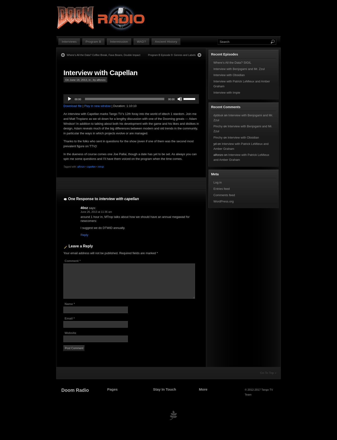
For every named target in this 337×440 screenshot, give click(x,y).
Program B (93, 41)
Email (70, 318)
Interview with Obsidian (229, 75)
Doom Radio (75, 390)
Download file (72, 106)
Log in (217, 182)
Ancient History (166, 41)
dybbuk (218, 115)
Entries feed (221, 189)
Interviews (69, 41)
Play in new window (97, 106)
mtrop (101, 166)
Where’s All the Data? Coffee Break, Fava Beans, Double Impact (103, 55)
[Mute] (179, 99)
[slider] (125, 99)
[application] (131, 99)
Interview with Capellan (100, 73)
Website (70, 333)
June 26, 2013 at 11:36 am (96, 211)
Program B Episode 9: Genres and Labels (172, 55)
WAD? (141, 41)
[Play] (69, 99)
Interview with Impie (226, 92)
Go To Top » (268, 372)
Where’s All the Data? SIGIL (232, 62)
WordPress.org (223, 201)
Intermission (119, 41)
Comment (73, 261)
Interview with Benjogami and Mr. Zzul (239, 69)
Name (70, 304)
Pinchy (218, 126)
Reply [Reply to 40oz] (84, 235)
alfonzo (81, 166)
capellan (91, 166)
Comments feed (224, 195)
